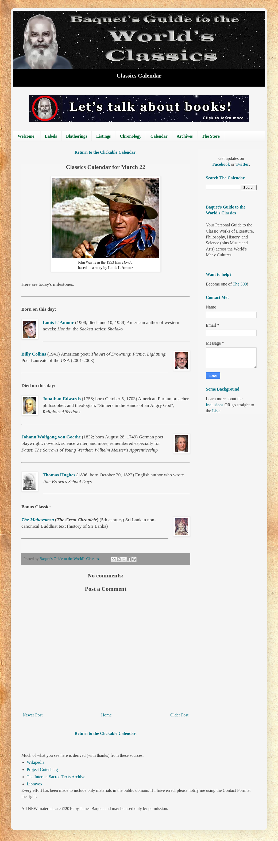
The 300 (240, 284)
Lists (216, 410)
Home (106, 715)
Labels (51, 136)
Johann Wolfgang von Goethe (51, 436)
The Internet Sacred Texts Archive (56, 776)
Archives (185, 136)
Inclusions (214, 405)
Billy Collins (33, 354)
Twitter (242, 164)
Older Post (179, 715)
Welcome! (27, 136)
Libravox (35, 784)
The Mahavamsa (37, 519)
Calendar (159, 136)
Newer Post (33, 715)
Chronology (130, 136)
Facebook (221, 164)
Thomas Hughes (59, 474)
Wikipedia (35, 762)
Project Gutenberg (42, 769)
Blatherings (76, 136)
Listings (103, 136)
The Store (211, 136)
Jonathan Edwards (62, 398)
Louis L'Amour (58, 322)
